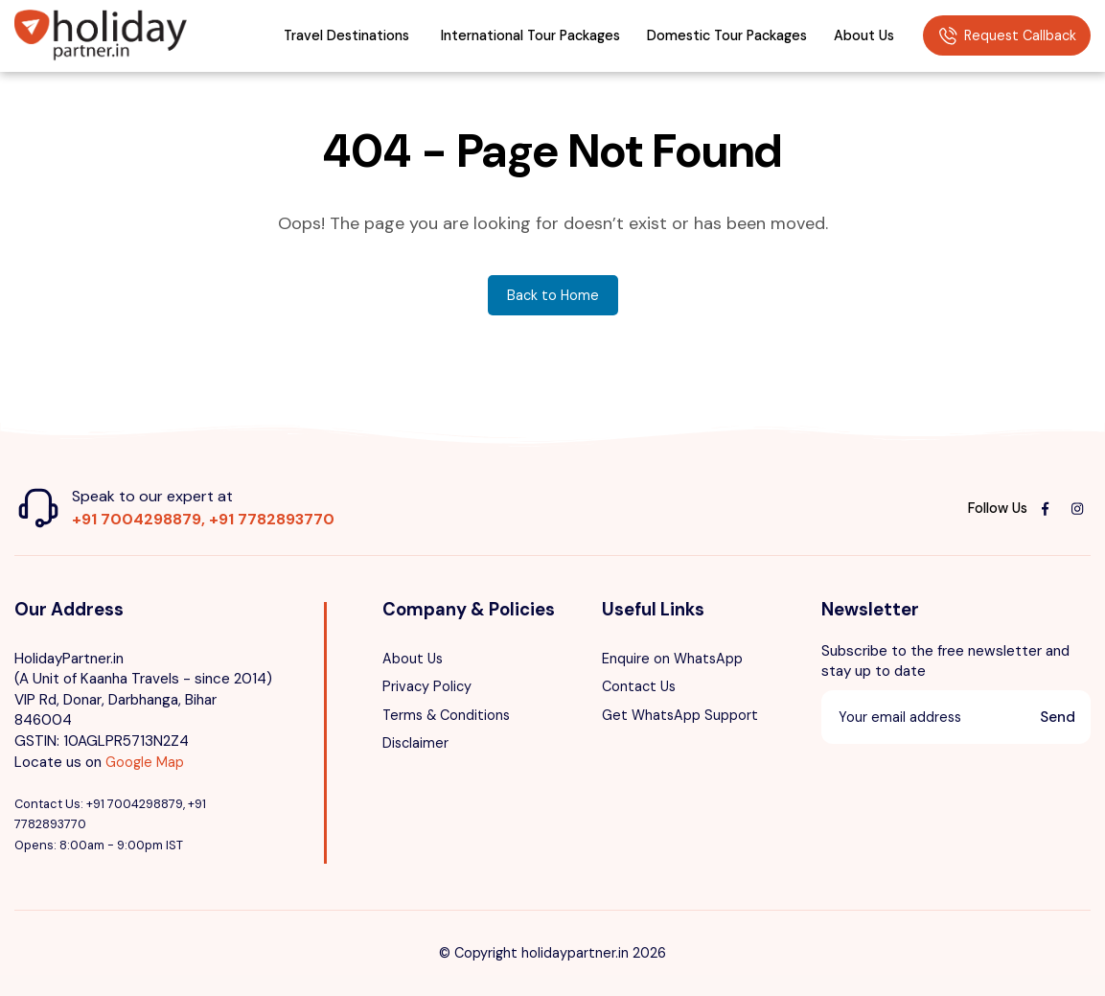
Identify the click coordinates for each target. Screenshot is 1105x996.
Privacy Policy (427, 686)
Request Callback (1006, 36)
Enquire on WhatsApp (672, 658)
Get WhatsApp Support (680, 715)
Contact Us (639, 686)
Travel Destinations (346, 35)
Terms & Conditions (446, 715)
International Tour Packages (530, 35)
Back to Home (553, 295)
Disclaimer (415, 743)
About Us (864, 35)
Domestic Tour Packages (727, 35)
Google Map (144, 762)
